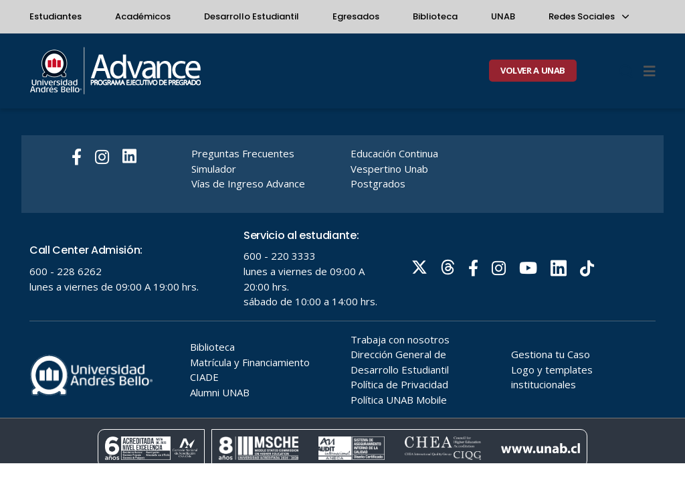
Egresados (355, 16)
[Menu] (650, 71)
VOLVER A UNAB (532, 70)
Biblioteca (435, 16)
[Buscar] (626, 71)
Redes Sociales (588, 16)
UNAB (503, 16)
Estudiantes (55, 16)
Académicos (143, 16)
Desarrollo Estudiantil (251, 16)
